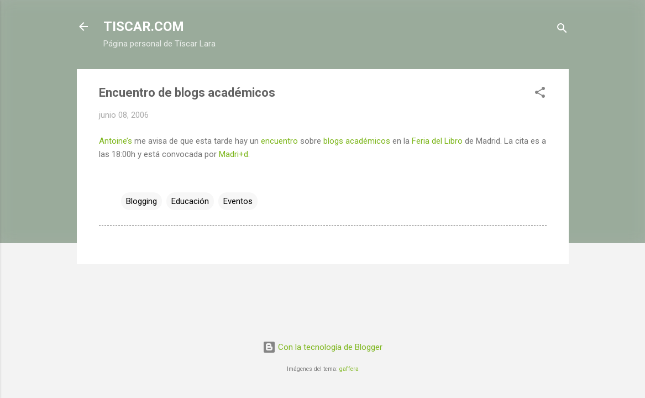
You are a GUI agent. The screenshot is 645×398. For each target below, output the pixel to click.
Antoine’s (115, 141)
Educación (190, 201)
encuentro (279, 141)
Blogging (141, 201)
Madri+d (233, 154)
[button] (540, 94)
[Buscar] (562, 30)
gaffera (349, 369)
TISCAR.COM (143, 26)
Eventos (238, 201)
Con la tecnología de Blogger (322, 347)
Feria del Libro (437, 141)
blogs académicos (356, 141)
